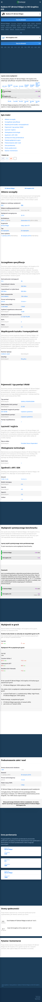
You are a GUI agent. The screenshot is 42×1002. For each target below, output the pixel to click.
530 (25, 47)
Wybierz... (39, 37)
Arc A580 (15, 101)
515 (19, 47)
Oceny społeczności (11, 148)
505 (12, 47)
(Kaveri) (19, 23)
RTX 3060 (15, 86)
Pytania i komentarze (11, 150)
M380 (28, 27)
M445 (37, 27)
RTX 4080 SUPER (32, 85)
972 (2, 205)
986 (22, 205)
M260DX (38, 23)
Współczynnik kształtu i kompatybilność (17, 124)
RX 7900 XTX (37, 102)
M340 (35, 25)
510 (15, 47)
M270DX (23, 25)
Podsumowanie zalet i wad (13, 143)
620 (35, 47)
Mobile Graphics (20, 29)
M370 (24, 27)
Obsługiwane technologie (12, 132)
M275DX (30, 25)
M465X (12, 29)
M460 (2, 29)
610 (29, 47)
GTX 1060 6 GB (10, 85)
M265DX (13, 25)
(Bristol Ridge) (5, 23)
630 (39, 47)
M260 (33, 23)
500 (9, 47)
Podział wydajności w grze (12, 140)
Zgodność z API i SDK (11, 135)
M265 (8, 25)
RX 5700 (21, 101)
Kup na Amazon (28, 19)
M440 (33, 27)
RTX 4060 (21, 86)
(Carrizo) (13, 23)
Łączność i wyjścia (10, 130)
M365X (19, 27)
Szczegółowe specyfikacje (12, 122)
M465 (7, 29)
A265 (24, 23)
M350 (2, 27)
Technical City (21, 2)
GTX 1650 (4, 86)
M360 (14, 27)
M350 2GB (8, 27)
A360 (28, 23)
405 (5, 47)
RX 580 (9, 101)
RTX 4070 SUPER (27, 85)
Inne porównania (10, 145)
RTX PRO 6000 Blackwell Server (38, 84)
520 (22, 47)
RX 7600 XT (26, 102)
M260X (3, 25)
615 (32, 47)
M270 (18, 25)
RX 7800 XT (32, 102)
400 (2, 47)
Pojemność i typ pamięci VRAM (14, 127)
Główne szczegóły (10, 119)
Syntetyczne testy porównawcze (14, 137)
